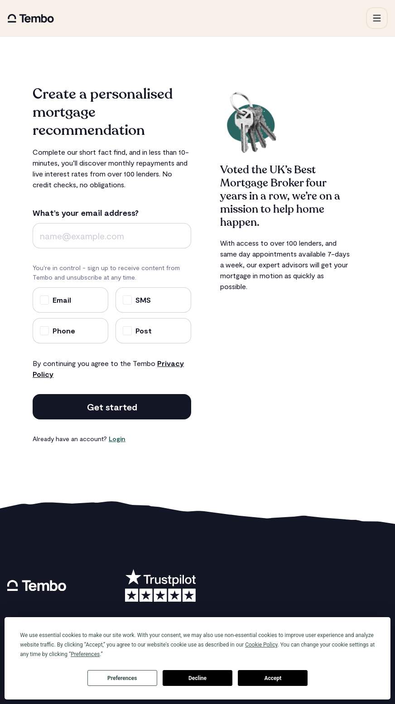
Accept (272, 678)
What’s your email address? (86, 213)
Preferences (122, 678)
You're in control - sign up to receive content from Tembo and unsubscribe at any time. (106, 272)
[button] (377, 18)
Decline (197, 678)
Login (117, 438)
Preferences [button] (85, 654)
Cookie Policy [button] (261, 645)
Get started (112, 406)
